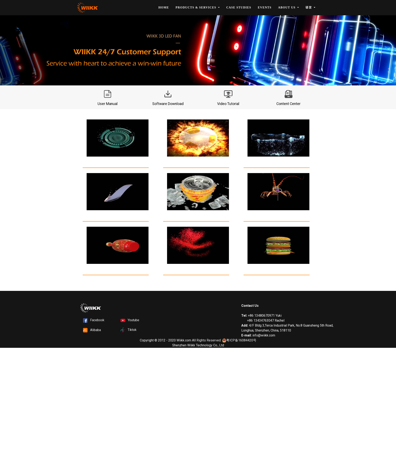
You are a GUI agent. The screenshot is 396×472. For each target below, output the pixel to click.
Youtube (133, 320)
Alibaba (95, 330)
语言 (309, 7)
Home (163, 7)
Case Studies (238, 7)
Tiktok (132, 330)
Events (264, 7)
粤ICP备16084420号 (239, 340)
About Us (287, 7)
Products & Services (196, 7)
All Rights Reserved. (206, 340)
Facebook (97, 320)
